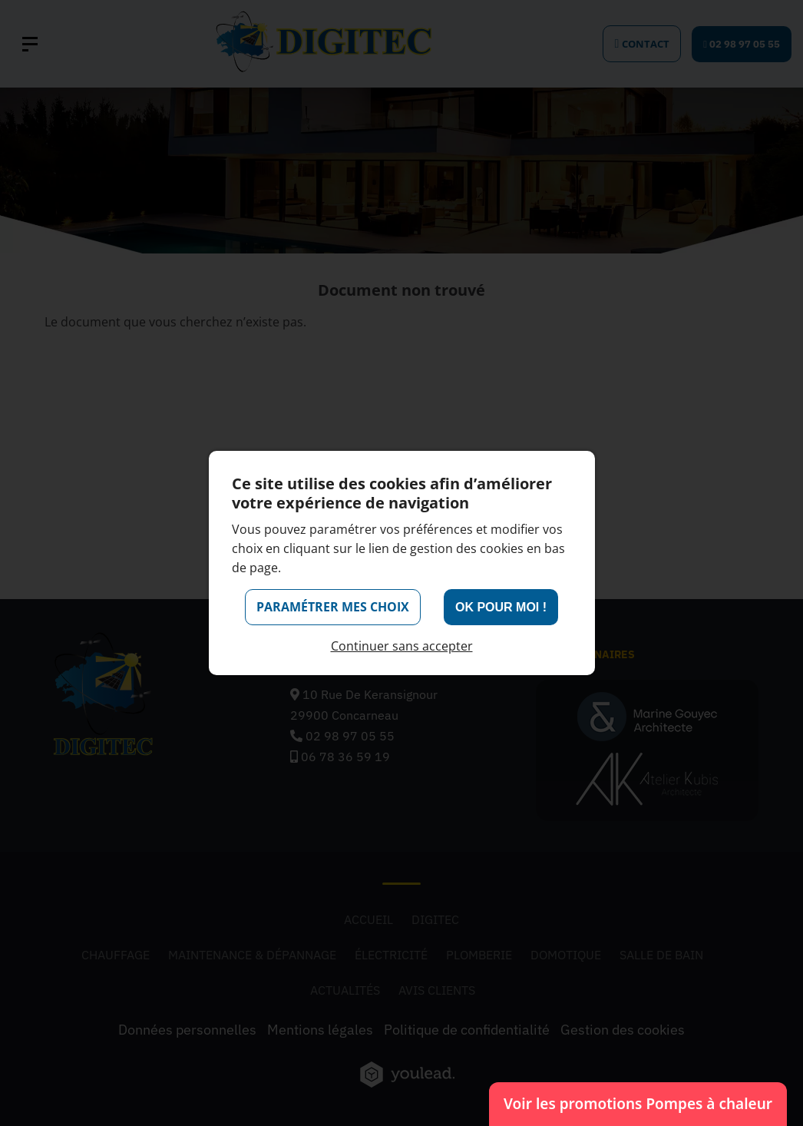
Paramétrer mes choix (332, 606)
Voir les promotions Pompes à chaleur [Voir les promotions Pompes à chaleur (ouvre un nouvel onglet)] (638, 1100)
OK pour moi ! (501, 607)
